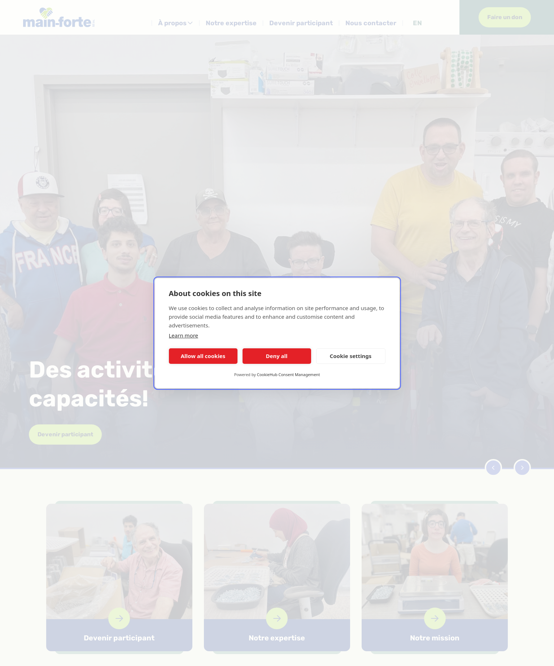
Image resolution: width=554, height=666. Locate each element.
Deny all (276, 356)
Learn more (184, 335)
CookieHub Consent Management (288, 374)
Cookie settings (351, 356)
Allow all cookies (203, 356)
